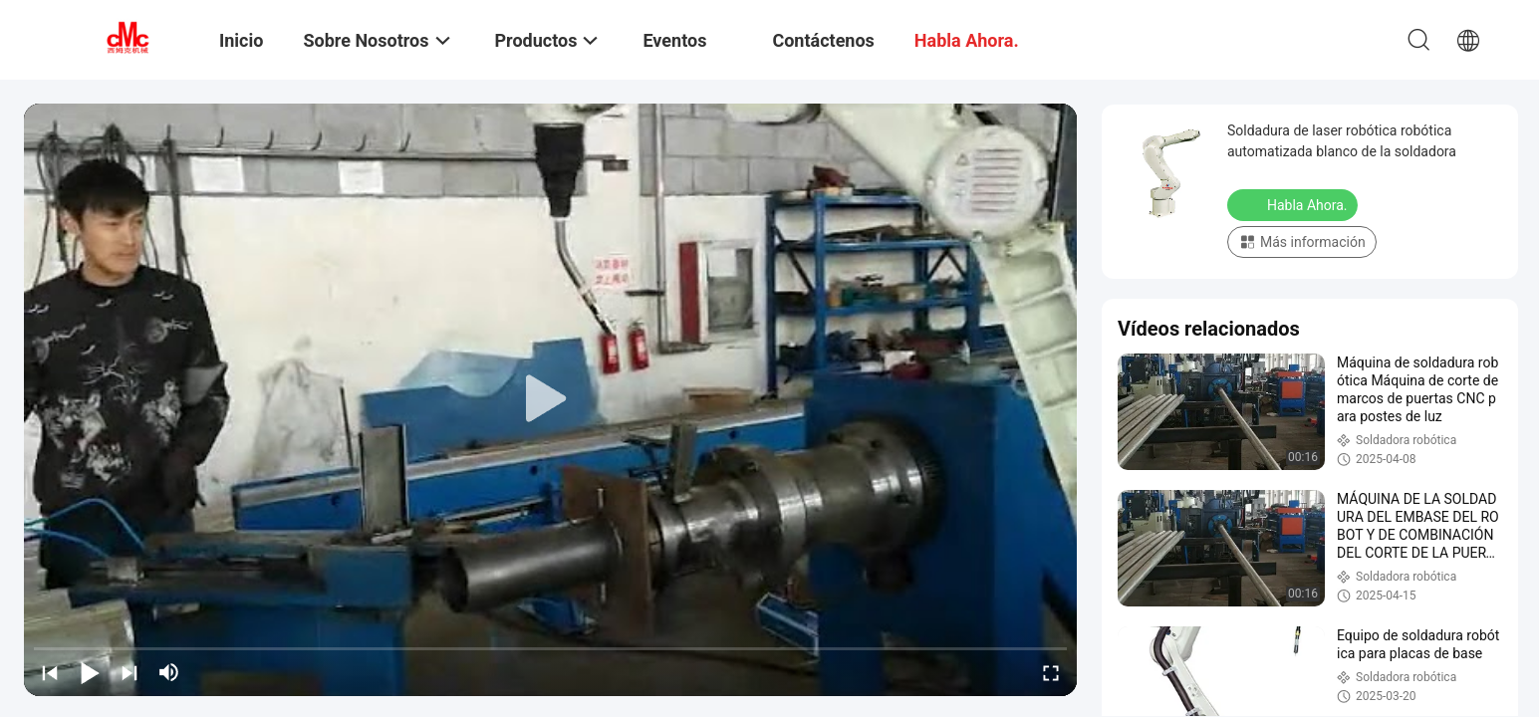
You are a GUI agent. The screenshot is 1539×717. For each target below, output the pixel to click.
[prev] (50, 672)
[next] (129, 672)
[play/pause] (90, 672)
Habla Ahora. (1294, 204)
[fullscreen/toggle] (1051, 672)
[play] (551, 399)
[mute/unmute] (169, 672)
